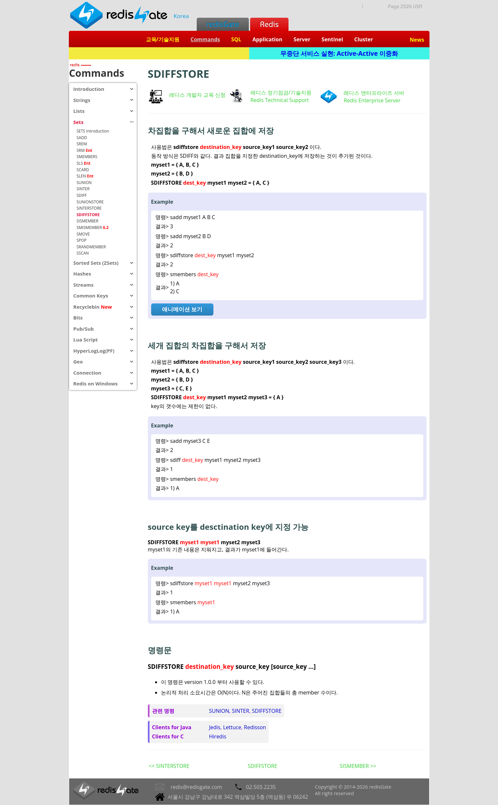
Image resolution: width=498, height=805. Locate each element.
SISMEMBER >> (358, 766)
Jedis (215, 727)
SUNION (219, 710)
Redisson (255, 727)
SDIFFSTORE (266, 710)
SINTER (240, 710)
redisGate (223, 24)
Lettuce (232, 727)
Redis (269, 24)
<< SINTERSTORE (169, 766)
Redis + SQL (159, 53)
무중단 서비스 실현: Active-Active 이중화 (339, 53)
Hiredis (218, 736)
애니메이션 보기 (182, 309)
